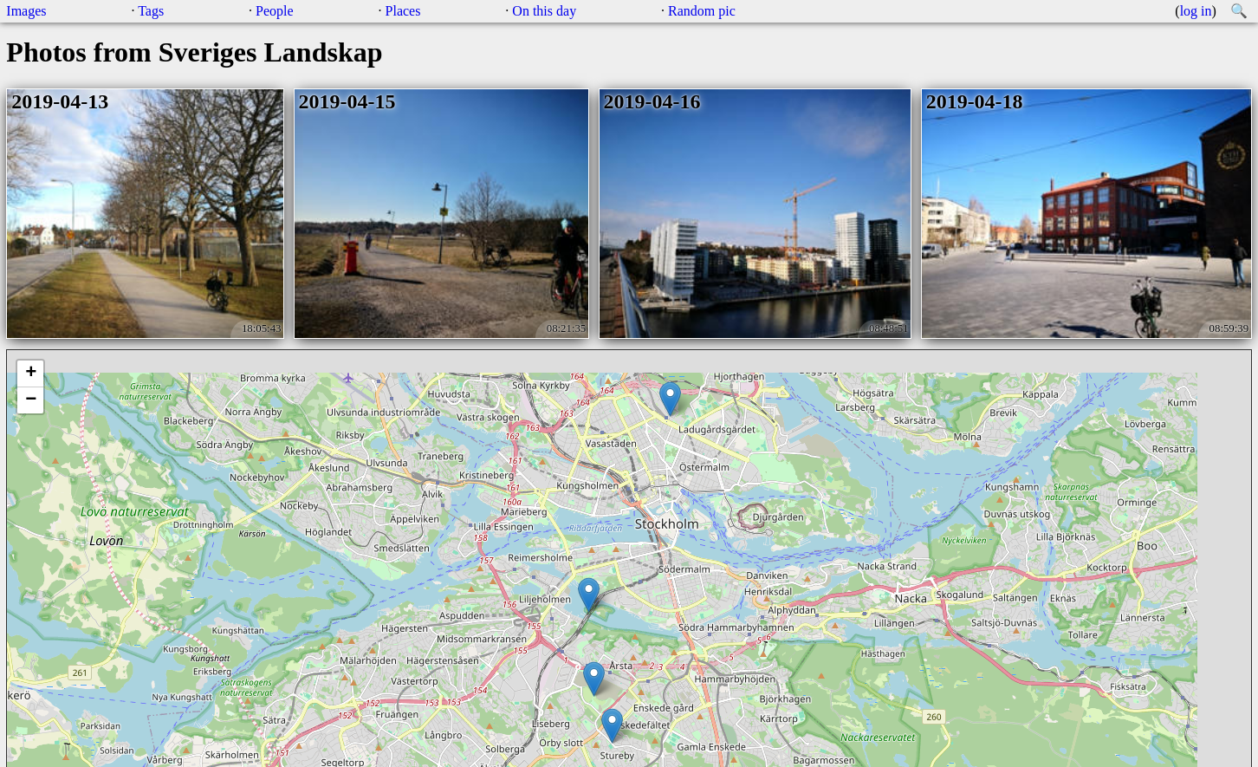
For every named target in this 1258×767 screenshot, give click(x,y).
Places (403, 10)
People (275, 10)
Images (26, 10)
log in (1196, 10)
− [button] (30, 400)
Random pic (702, 10)
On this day (544, 10)
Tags (151, 10)
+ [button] (30, 374)
